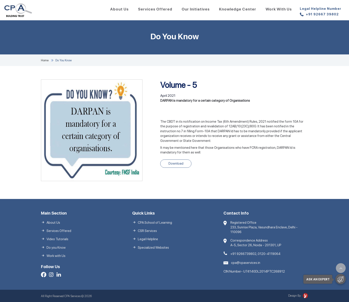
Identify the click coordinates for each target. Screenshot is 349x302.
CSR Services (147, 231)
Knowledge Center (237, 9)
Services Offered (155, 9)
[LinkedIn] (58, 275)
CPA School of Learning (155, 223)
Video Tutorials (57, 239)
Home (45, 60)
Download (175, 163)
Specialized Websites (153, 248)
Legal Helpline (148, 239)
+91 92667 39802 (320, 12)
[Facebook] (43, 275)
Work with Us (279, 9)
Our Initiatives (196, 9)
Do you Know (56, 248)
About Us (119, 9)
